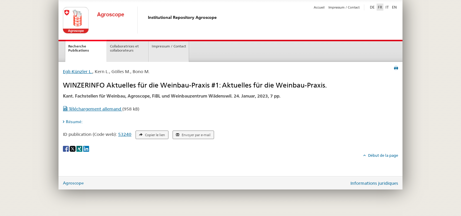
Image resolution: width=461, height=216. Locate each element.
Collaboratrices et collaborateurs (124, 48)
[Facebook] (66, 148)
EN (394, 7)
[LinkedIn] (86, 148)
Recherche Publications (78, 48)
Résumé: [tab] (74, 121)
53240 (124, 134)
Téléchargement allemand (92, 109)
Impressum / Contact (344, 7)
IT (387, 7)
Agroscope (73, 183)
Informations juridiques (374, 183)
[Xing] (79, 148)
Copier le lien (152, 135)
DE (373, 6)
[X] (73, 148)
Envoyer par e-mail (193, 135)
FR (380, 7)
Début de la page (382, 155)
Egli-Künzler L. (77, 71)
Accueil (319, 7)
